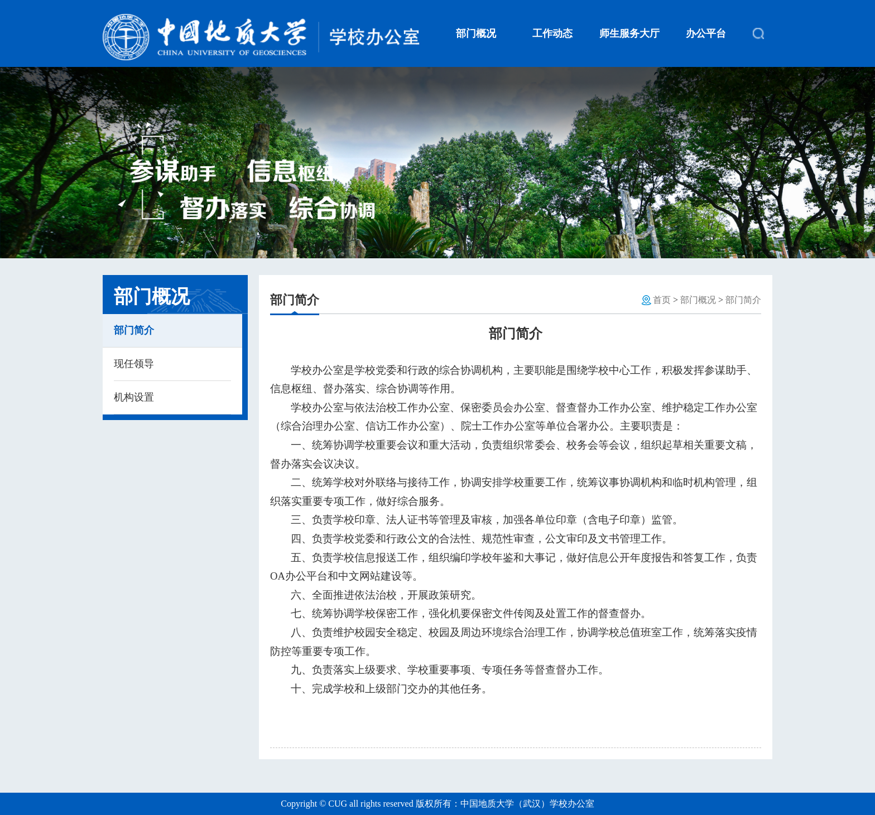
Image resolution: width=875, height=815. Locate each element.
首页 (662, 300)
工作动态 (552, 33)
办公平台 (706, 33)
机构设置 (134, 397)
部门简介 (134, 330)
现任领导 (134, 363)
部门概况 (476, 33)
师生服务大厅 (629, 33)
